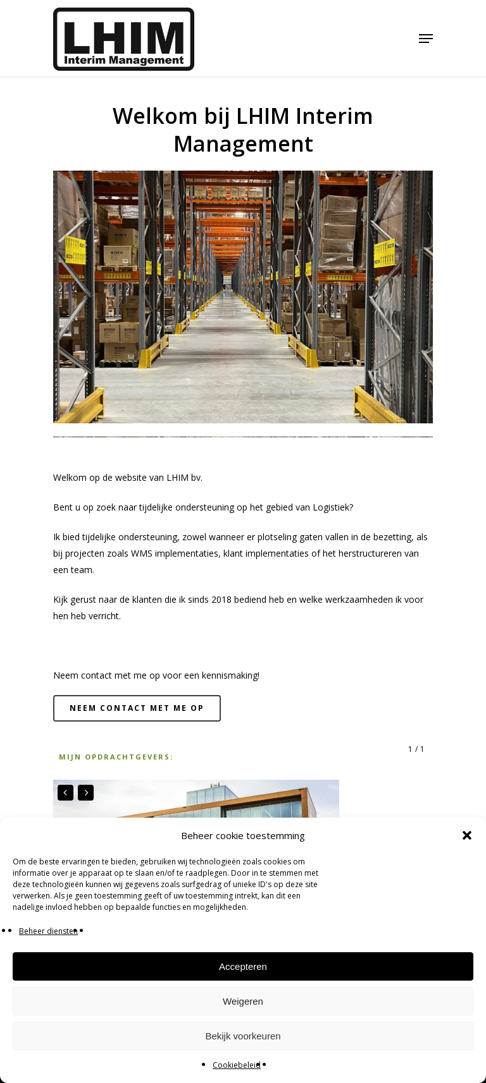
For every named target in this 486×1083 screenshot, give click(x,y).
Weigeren (243, 1001)
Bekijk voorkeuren (242, 1036)
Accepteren (243, 966)
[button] (467, 835)
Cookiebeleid (237, 1065)
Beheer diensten (48, 931)
